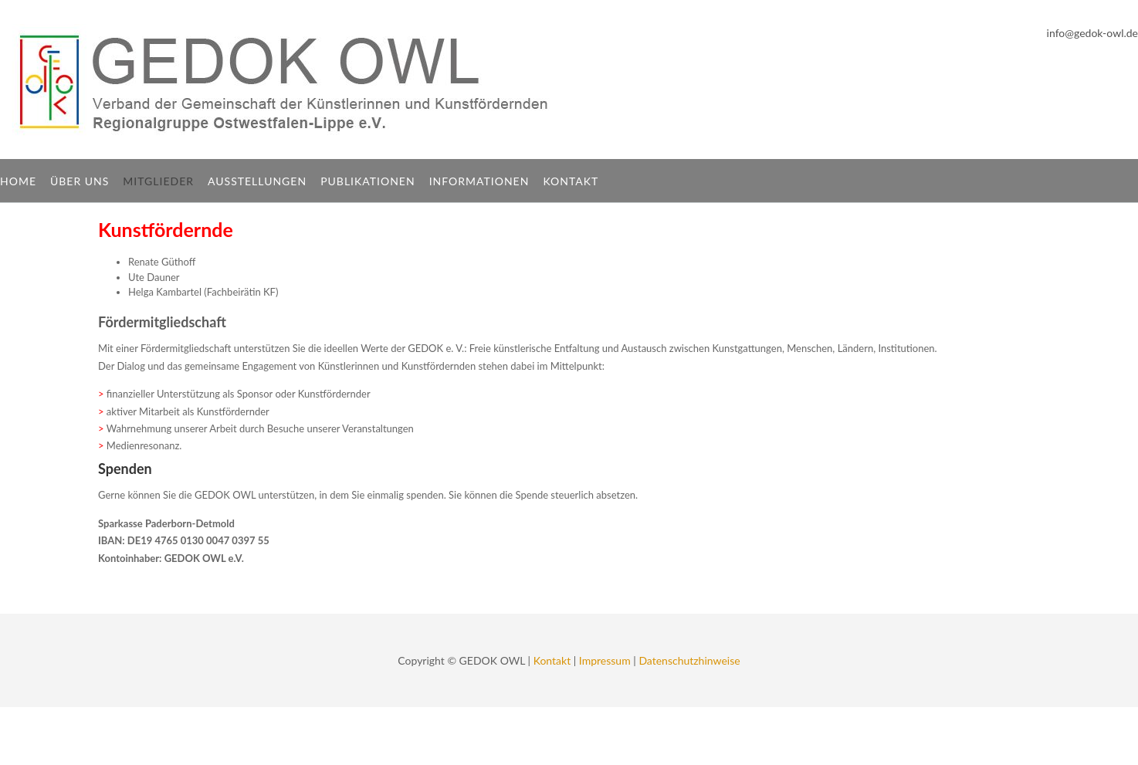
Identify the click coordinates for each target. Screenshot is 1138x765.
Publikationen (367, 181)
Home (18, 181)
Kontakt (570, 181)
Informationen (479, 181)
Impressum (605, 660)
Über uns (79, 181)
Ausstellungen (257, 181)
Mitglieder (158, 181)
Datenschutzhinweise (689, 660)
